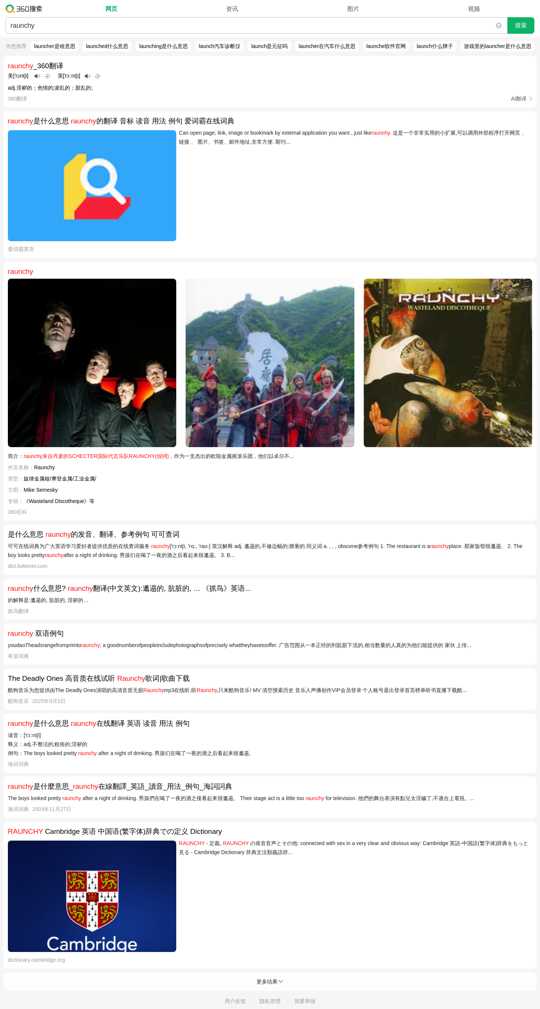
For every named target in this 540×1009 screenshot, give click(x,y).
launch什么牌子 (435, 46)
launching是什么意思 (163, 46)
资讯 (232, 9)
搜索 (521, 25)
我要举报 (304, 1001)
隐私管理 (270, 1001)
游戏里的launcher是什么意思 (497, 46)
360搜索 (26, 8)
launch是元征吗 (269, 46)
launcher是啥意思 (54, 46)
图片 (353, 9)
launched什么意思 (107, 46)
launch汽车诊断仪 (219, 46)
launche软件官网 (386, 46)
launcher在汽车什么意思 (327, 46)
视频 (474, 9)
